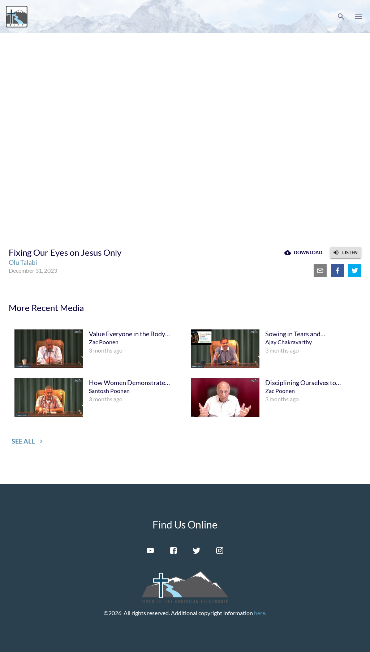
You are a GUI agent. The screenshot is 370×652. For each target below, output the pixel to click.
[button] (341, 16)
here (259, 612)
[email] (320, 270)
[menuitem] (97, 348)
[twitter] (354, 270)
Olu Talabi (23, 262)
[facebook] (337, 270)
